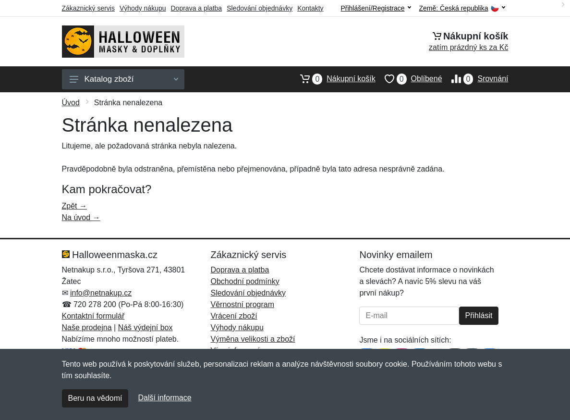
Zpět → (74, 206)
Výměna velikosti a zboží (252, 339)
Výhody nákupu (143, 8)
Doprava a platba (196, 8)
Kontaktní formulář (93, 316)
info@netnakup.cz (101, 293)
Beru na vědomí (95, 398)
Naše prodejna (87, 327)
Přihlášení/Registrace (375, 8)
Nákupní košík (333, 79)
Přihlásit (479, 315)
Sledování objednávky (259, 8)
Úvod (71, 103)
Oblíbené (409, 79)
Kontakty (310, 8)
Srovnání (475, 79)
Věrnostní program (242, 304)
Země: (462, 8)
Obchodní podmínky (244, 281)
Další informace (164, 398)
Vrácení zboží (233, 316)
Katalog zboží (124, 79)
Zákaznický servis (88, 8)
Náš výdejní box (145, 327)
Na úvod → (81, 217)
